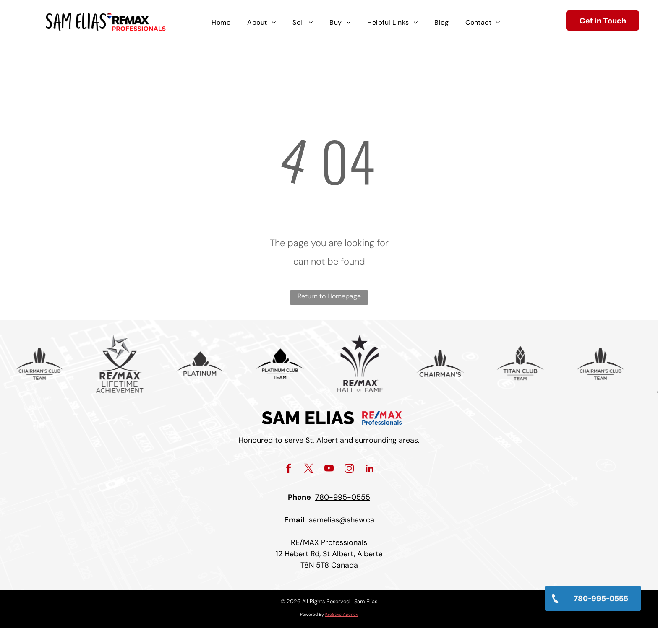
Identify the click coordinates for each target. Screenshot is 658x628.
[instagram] (349, 469)
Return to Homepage (329, 296)
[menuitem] (221, 22)
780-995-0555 (342, 497)
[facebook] (289, 469)
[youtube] (329, 469)
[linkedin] (369, 469)
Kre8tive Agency (341, 614)
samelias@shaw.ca (341, 520)
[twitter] (309, 469)
